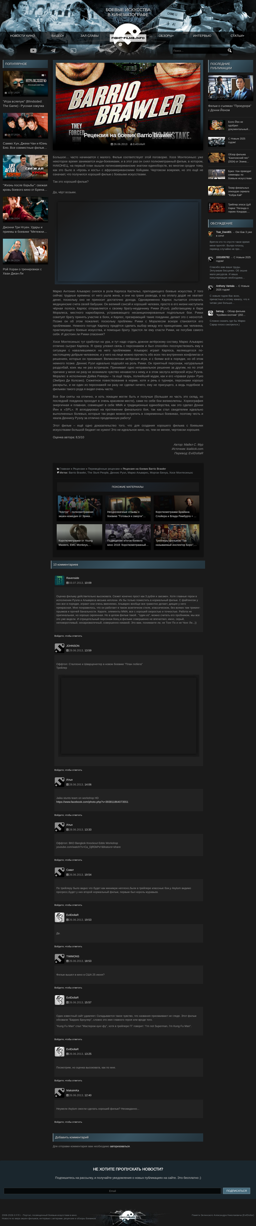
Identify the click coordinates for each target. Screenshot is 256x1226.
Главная (65, 468)
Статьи (237, 35)
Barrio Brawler (77, 472)
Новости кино (22, 35)
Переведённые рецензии (104, 468)
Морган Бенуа (159, 472)
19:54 (88, 874)
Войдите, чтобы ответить (68, 636)
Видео (57, 35)
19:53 (88, 919)
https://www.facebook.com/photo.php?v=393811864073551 (92, 801)
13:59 (88, 650)
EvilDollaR (139, 144)
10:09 (88, 582)
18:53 (88, 960)
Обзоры (165, 35)
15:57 (88, 1002)
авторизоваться (120, 1146)
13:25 (88, 1053)
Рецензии (79, 468)
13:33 (88, 829)
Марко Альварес (138, 472)
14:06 (88, 784)
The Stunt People (98, 472)
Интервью (202, 35)
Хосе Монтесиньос (181, 472)
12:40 (88, 1095)
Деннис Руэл (118, 472)
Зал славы (90, 35)
